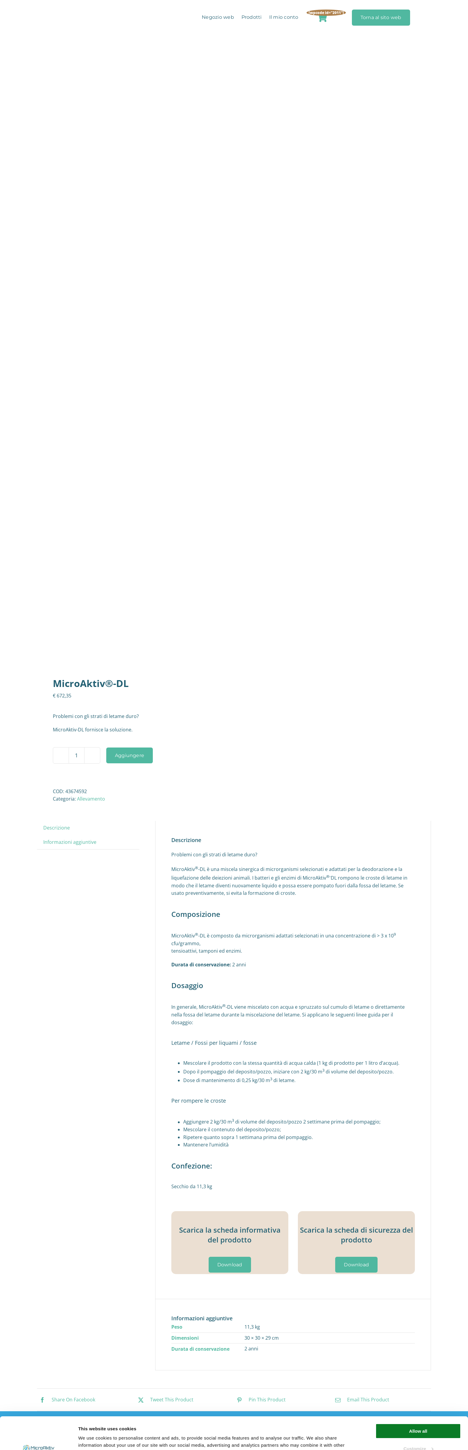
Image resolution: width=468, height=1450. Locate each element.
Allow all (418, 1400)
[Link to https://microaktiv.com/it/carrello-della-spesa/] (322, 17)
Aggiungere (129, 755)
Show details (92, 1438)
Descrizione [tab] (56, 827)
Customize (418, 1417)
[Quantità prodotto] (76, 755)
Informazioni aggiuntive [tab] (69, 842)
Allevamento (91, 799)
